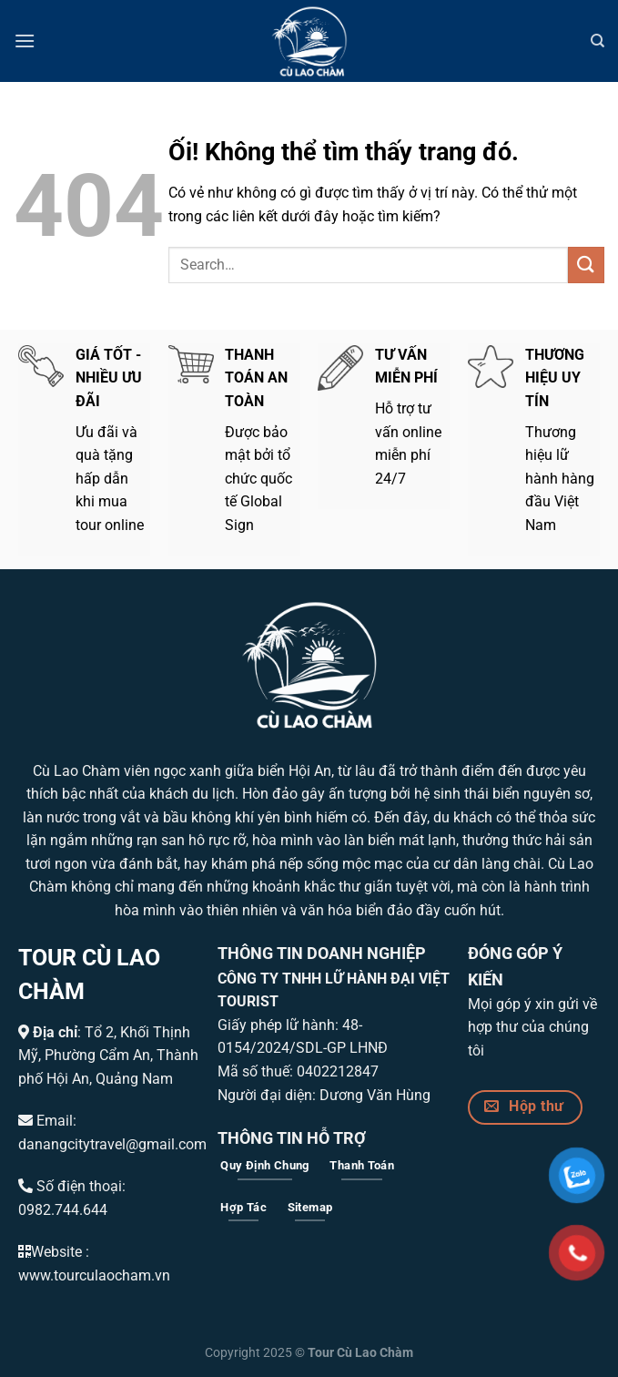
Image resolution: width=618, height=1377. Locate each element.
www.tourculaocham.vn (94, 1275)
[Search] (597, 41)
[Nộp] (586, 264)
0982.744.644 (62, 1210)
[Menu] (24, 40)
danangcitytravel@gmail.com (112, 1144)
